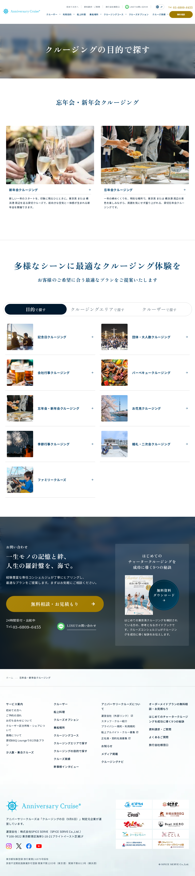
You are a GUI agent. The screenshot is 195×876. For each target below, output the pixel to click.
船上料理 (81, 14)
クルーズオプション (139, 14)
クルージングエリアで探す (70, 743)
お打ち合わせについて (19, 720)
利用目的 (67, 14)
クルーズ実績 (158, 14)
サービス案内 (14, 704)
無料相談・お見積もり (55, 604)
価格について (14, 735)
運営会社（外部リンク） (115, 716)
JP (159, 7)
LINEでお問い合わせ (136, 7)
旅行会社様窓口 (113, 7)
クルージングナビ (112, 762)
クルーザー (51, 14)
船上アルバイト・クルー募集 (118, 732)
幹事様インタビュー (66, 767)
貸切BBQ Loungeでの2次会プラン (25, 743)
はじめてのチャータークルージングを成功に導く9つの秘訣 (168, 719)
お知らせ (107, 746)
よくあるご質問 (159, 737)
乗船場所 (94, 14)
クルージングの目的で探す (70, 751)
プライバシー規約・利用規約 (118, 726)
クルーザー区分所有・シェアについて (25, 728)
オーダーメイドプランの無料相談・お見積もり (168, 706)
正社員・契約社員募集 (114, 738)
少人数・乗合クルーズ (20, 752)
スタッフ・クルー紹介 (114, 721)
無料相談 (181, 14)
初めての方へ (72, 7)
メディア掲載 (109, 754)
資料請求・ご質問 (92, 7)
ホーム (9, 677)
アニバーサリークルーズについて (120, 706)
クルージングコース (114, 14)
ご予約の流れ (14, 715)
